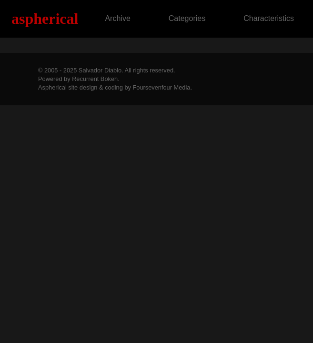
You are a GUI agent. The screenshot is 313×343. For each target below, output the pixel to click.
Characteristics (268, 18)
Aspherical (44, 18)
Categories (187, 18)
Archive (117, 18)
